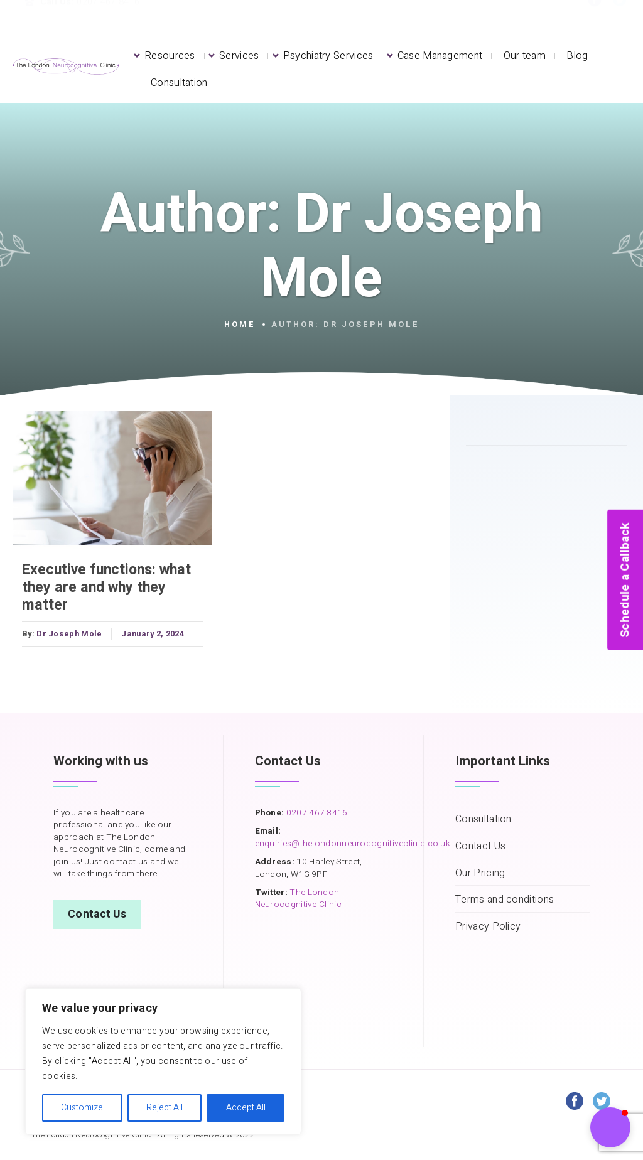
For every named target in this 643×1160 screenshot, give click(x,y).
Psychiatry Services (328, 55)
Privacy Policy (488, 927)
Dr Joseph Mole (69, 634)
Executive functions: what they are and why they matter (106, 587)
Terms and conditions (504, 900)
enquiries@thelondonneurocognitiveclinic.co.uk (353, 843)
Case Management (440, 55)
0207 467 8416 (315, 813)
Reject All (164, 1107)
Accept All (246, 1107)
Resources (169, 55)
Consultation (179, 82)
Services (239, 55)
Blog (577, 55)
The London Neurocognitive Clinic (298, 898)
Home (240, 324)
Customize (82, 1107)
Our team (525, 55)
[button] (610, 1127)
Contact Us (97, 914)
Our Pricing (480, 873)
